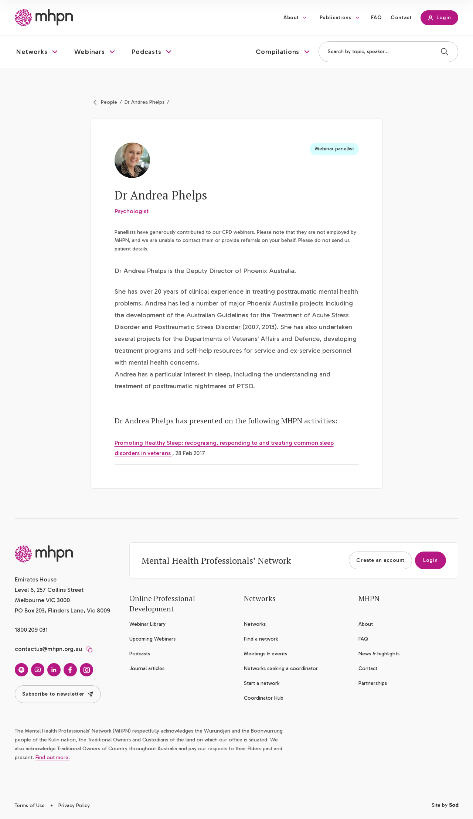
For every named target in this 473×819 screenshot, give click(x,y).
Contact (401, 17)
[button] (38, 51)
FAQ (376, 17)
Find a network (261, 639)
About (291, 17)
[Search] (444, 51)
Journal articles (146, 668)
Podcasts (139, 654)
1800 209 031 (31, 629)
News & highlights (378, 654)
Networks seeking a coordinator (281, 668)
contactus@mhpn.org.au (48, 648)
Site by (445, 805)
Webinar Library (147, 624)
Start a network (261, 683)
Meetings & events (265, 654)
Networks (255, 624)
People (109, 102)
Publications (336, 17)
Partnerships (372, 683)
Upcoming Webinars (152, 639)
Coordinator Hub (263, 698)
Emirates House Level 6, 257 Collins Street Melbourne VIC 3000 (49, 590)
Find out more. (52, 757)
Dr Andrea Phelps (144, 102)
